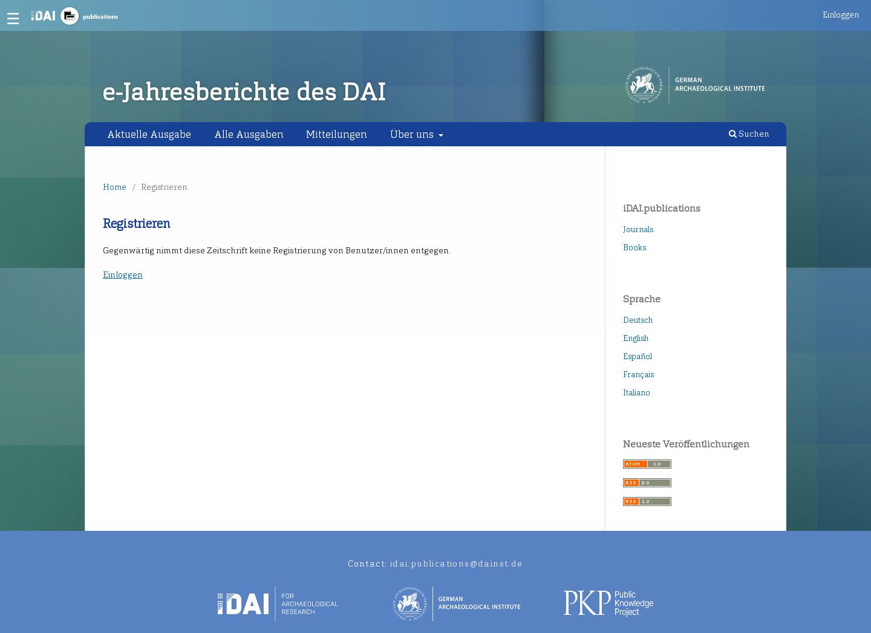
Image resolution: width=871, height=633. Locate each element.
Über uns (413, 134)
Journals (638, 229)
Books (634, 247)
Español (637, 356)
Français (638, 374)
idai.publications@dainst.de (456, 564)
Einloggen (841, 15)
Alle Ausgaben (249, 134)
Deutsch (638, 320)
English (635, 338)
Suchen (749, 134)
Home (114, 187)
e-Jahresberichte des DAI (244, 92)
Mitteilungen (336, 134)
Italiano (636, 393)
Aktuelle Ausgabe (149, 134)
